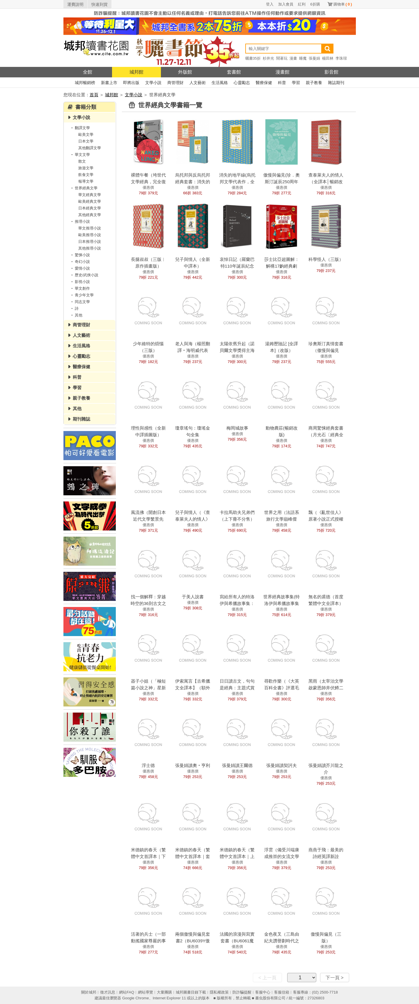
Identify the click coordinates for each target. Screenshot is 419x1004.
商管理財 (175, 82)
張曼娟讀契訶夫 (281, 765)
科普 (282, 82)
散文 (82, 161)
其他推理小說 (89, 248)
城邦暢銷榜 (85, 82)
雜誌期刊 (336, 82)
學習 (296, 82)
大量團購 (164, 992)
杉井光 (268, 58)
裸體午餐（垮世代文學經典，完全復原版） (148, 181)
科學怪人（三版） (325, 259)
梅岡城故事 (237, 428)
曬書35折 (253, 58)
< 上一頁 (267, 977)
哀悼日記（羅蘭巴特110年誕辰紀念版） (237, 266)
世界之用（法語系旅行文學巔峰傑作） (281, 519)
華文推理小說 (89, 228)
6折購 (315, 4)
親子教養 (314, 82)
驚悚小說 (80, 255)
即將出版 (131, 82)
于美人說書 (193, 596)
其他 (76, 315)
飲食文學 (85, 174)
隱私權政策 (219, 992)
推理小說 (80, 221)
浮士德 (148, 765)
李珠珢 (341, 58)
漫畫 (293, 58)
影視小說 (80, 282)
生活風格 (220, 82)
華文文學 (80, 154)
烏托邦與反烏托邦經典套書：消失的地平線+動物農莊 (192, 181)
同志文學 (80, 302)
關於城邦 (88, 992)
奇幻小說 (80, 261)
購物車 (342, 4)
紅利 (302, 4)
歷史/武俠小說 (84, 275)
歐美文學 (85, 134)
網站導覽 (145, 992)
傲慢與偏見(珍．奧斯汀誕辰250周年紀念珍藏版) (281, 181)
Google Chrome (135, 998)
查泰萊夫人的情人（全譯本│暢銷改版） (325, 181)
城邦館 (136, 72)
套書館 (234, 72)
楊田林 (327, 58)
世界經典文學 (83, 188)
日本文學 (85, 141)
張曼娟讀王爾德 (237, 765)
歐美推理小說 (89, 235)
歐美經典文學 (89, 201)
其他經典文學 (89, 215)
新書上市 (109, 82)
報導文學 (85, 181)
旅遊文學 (85, 168)
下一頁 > (335, 977)
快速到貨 (99, 4)
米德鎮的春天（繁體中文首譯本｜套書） (192, 856)
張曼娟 (314, 58)
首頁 (94, 94)
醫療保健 (264, 82)
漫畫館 (283, 72)
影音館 (331, 72)
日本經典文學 (89, 208)
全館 (87, 72)
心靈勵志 (242, 82)
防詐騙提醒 (241, 992)
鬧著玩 (281, 58)
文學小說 (153, 82)
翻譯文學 (80, 128)
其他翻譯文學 (89, 148)
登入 (270, 4)
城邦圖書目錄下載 (191, 992)
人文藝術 (197, 82)
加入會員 (285, 4)
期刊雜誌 (81, 418)
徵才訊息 (107, 992)
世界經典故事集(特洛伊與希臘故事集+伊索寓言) (281, 603)
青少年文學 (82, 295)
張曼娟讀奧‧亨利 (192, 765)
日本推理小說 (89, 241)
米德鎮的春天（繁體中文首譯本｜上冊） (237, 856)
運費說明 (75, 4)
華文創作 (80, 288)
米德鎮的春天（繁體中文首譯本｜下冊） (148, 856)
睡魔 (303, 58)
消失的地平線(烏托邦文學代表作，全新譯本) (237, 181)
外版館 (185, 72)
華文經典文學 (89, 195)
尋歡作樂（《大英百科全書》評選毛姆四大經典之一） (281, 688)
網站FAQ (126, 992)
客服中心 (262, 992)
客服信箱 (281, 992)
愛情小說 (80, 268)
